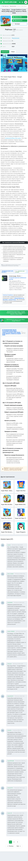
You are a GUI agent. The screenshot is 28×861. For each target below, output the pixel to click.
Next (19, 846)
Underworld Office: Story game (13, 138)
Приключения (15, 38)
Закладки (16, 24)
